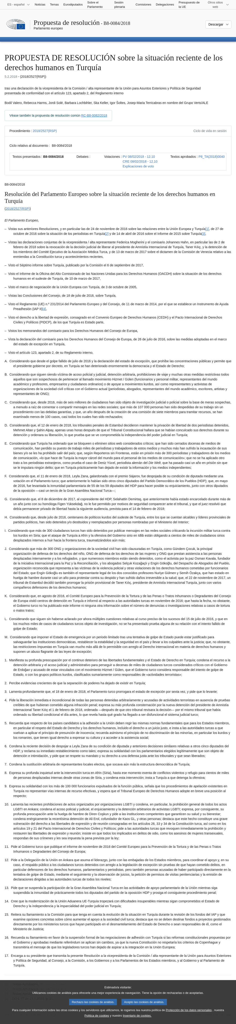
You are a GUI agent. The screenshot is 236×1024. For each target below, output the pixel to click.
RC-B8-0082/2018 (94, 115)
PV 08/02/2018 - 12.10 (139, 156)
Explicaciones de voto (138, 166)
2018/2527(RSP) (45, 131)
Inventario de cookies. (137, 1020)
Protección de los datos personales (189, 1015)
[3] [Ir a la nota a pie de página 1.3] (203, 234)
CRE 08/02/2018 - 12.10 (140, 161)
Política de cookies (97, 1020)
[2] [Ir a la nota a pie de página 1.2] (107, 234)
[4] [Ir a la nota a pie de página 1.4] (44, 309)
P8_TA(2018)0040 (211, 156)
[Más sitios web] (218, 4)
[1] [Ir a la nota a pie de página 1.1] (207, 229)
